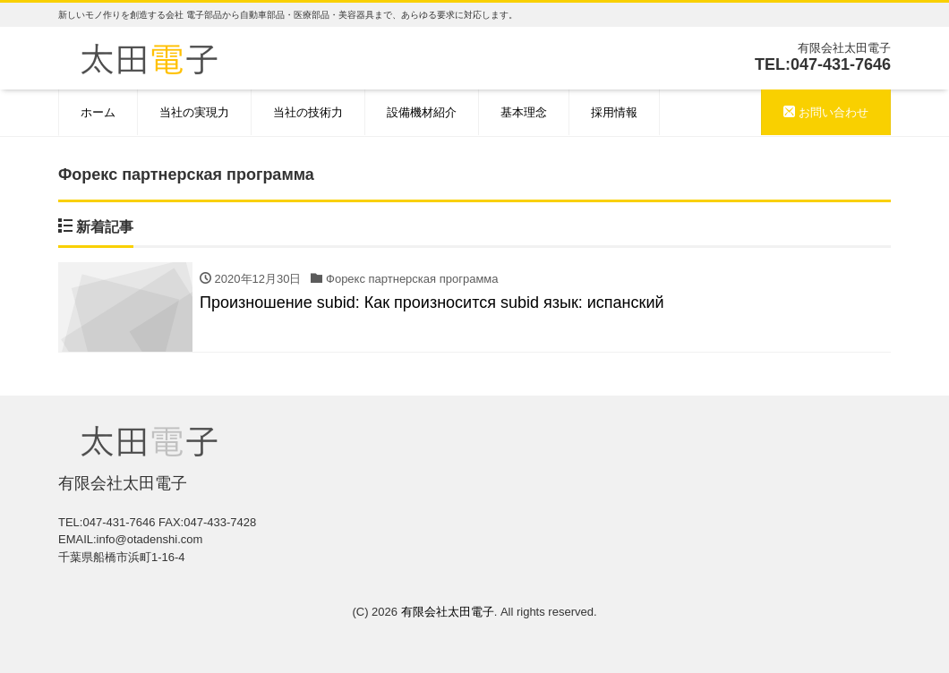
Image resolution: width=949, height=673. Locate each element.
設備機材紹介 (422, 112)
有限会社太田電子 (447, 611)
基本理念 (523, 112)
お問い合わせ (825, 112)
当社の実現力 (194, 112)
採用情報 (614, 112)
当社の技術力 (308, 112)
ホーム (98, 112)
